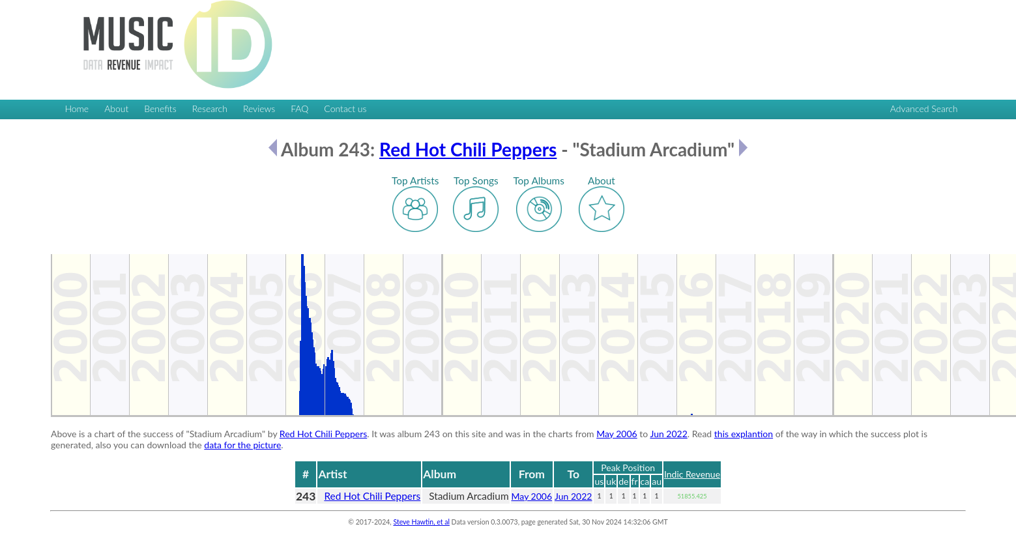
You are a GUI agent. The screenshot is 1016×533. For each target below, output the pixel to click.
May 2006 (616, 433)
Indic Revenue (692, 474)
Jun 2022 (668, 433)
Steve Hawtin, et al (421, 522)
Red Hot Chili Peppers (468, 149)
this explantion (743, 433)
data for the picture (242, 444)
